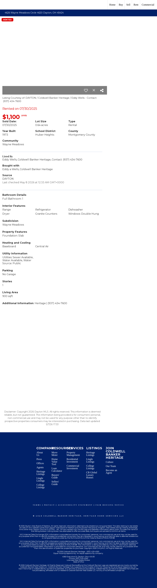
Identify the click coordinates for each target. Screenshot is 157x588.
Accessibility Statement (75, 505)
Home (112, 4)
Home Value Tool (55, 462)
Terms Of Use (41, 584)
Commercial (148, 4)
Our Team (111, 466)
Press (39, 459)
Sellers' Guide (55, 483)
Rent (136, 4)
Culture (109, 462)
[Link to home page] (4, 5)
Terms (37, 505)
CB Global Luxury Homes (91, 475)
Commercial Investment (73, 467)
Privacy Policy (59, 584)
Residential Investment (72, 460)
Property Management (73, 453)
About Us (39, 453)
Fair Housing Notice (110, 505)
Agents (40, 467)
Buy (121, 4)
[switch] (86, 90)
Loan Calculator (57, 469)
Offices (40, 463)
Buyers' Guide (55, 476)
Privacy (49, 505)
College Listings (40, 486)
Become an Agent (111, 471)
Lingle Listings (40, 479)
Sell (128, 4)
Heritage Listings (40, 472)
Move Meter (55, 453)
